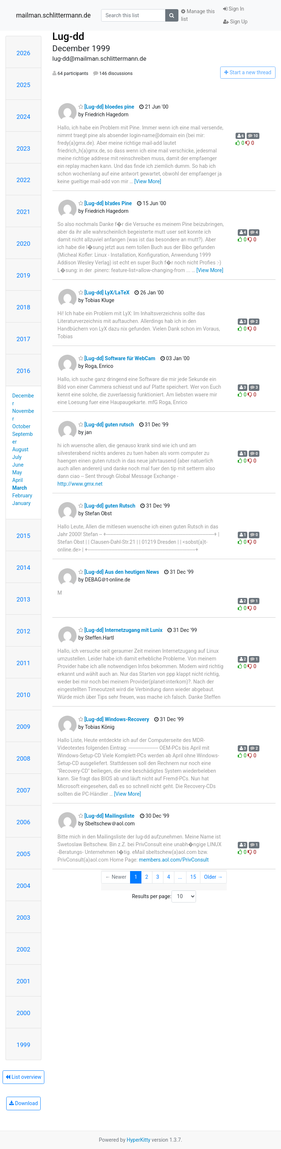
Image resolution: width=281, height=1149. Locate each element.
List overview (23, 1077)
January (21, 503)
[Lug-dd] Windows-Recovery (113, 719)
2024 (23, 116)
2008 (23, 758)
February (22, 495)
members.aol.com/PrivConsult (174, 860)
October (21, 426)
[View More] (147, 181)
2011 (23, 663)
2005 (23, 854)
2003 (23, 917)
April (17, 480)
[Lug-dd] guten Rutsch (107, 506)
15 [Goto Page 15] (193, 877)
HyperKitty (139, 1140)
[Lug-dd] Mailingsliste (106, 816)
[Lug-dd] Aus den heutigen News (118, 572)
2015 (23, 535)
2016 (23, 370)
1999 (23, 1044)
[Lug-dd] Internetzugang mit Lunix (120, 630)
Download (23, 1103)
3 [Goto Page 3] (157, 877)
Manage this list (198, 15)
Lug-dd (68, 36)
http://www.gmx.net (80, 484)
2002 (23, 949)
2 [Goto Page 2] (146, 877)
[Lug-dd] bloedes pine (106, 107)
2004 (23, 885)
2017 (23, 339)
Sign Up (235, 22)
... (180, 877)
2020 (23, 243)
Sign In (233, 9)
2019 (23, 275)
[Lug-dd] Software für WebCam (116, 358)
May (17, 472)
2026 (23, 53)
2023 (23, 148)
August (20, 449)
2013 (23, 599)
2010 (23, 694)
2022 (23, 180)
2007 (23, 790)
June (18, 465)
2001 (23, 981)
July (17, 457)
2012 (23, 631)
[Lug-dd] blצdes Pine (105, 203)
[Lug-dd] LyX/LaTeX (104, 292)
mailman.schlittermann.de (53, 15)
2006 (23, 822)
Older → (213, 877)
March (19, 488)
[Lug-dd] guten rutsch (106, 424)
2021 (23, 211)
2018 (23, 307)
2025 (23, 84)
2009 (23, 726)
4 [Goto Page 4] (168, 877)
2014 (23, 567)
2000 (23, 1013)
